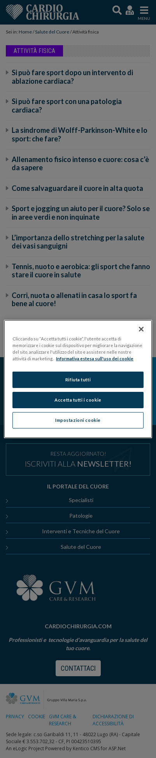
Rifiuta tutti (78, 379)
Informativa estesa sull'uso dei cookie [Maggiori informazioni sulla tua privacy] (94, 358)
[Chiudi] (141, 329)
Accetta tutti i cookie (78, 399)
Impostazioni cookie (78, 420)
